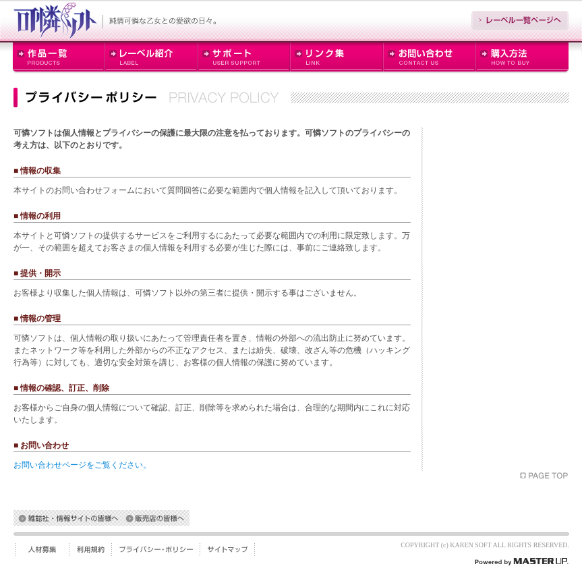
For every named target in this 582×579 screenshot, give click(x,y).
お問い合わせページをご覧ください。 (82, 465)
